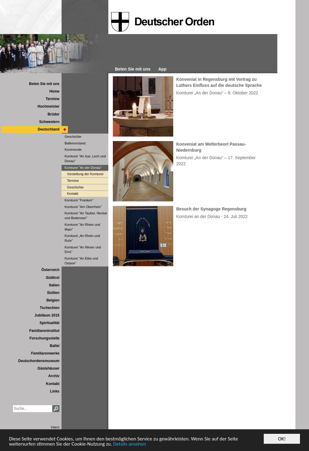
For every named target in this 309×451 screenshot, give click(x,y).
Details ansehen (129, 444)
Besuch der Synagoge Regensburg (211, 209)
